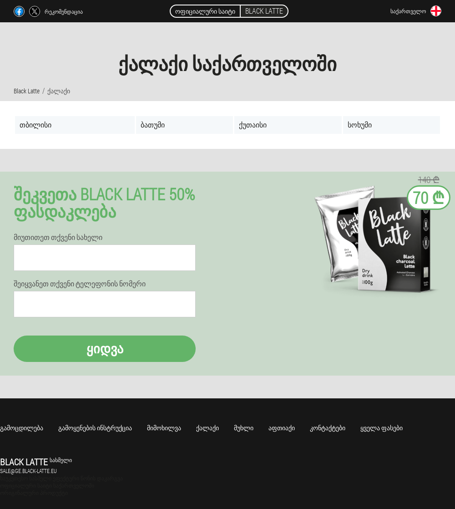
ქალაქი (207, 427)
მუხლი (243, 427)
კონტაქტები (327, 427)
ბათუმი (153, 124)
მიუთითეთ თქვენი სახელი (58, 237)
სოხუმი (360, 124)
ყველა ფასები (381, 427)
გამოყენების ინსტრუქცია (95, 427)
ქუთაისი (253, 124)
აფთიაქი (281, 427)
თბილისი (35, 124)
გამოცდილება (21, 427)
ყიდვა (104, 348)
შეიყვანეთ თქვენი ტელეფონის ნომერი (80, 283)
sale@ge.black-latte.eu (28, 470)
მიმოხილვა (164, 427)
